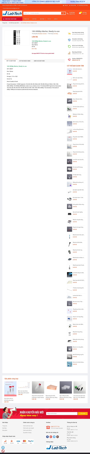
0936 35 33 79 (76, 60)
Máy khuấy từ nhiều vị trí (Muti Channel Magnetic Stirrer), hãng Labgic (79, 257)
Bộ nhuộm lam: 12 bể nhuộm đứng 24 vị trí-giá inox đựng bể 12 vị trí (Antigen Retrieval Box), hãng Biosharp (79, 197)
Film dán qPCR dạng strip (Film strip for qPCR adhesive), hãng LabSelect (79, 167)
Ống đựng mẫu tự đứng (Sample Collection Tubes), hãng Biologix (78, 309)
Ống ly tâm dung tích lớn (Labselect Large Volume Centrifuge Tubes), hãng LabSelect (78, 84)
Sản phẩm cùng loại (11, 379)
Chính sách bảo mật (27, 425)
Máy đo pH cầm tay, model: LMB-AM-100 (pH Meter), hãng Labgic (78, 250)
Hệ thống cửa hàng (83, 5)
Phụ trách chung (71, 437)
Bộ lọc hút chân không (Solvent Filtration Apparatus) (78, 362)
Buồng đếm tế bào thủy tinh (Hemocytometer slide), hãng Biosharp (78, 204)
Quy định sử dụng (27, 432)
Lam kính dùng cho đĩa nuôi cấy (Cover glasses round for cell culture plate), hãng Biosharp (78, 273)
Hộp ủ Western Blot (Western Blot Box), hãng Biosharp (77, 99)
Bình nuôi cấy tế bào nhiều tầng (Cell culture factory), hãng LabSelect (78, 78)
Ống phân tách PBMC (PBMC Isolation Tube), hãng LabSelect (78, 137)
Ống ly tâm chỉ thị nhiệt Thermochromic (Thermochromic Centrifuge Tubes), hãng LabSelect (79, 144)
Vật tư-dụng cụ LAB (72, 426)
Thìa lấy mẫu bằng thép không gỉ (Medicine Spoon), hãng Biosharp (78, 288)
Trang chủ (4, 425)
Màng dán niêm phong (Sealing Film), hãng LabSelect (78, 339)
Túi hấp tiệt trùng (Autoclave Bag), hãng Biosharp (78, 175)
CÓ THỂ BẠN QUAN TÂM (75, 66)
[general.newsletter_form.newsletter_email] (61, 413)
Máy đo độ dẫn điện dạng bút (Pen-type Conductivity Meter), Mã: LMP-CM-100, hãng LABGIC (79, 242)
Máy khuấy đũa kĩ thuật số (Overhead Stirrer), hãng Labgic (78, 265)
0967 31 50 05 (74, 435)
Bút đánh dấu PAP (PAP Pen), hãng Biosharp (78, 190)
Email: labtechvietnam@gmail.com (11, 8)
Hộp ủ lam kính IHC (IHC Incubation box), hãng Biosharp (78, 280)
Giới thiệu (4, 428)
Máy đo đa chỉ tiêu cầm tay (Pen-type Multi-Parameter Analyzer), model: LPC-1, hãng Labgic (78, 235)
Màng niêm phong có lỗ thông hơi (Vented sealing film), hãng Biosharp (78, 182)
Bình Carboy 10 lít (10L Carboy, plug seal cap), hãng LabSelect (78, 122)
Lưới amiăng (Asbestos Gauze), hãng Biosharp (78, 129)
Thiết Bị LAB (70, 432)
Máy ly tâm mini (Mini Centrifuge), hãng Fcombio (78, 324)
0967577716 (72, 14)
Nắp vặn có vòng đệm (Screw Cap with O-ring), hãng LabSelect (79, 347)
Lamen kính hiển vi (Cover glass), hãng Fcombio (77, 295)
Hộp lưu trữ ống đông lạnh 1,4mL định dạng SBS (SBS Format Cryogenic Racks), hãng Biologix (78, 317)
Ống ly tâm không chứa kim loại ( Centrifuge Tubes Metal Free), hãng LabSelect (79, 152)
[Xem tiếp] (34, 48)
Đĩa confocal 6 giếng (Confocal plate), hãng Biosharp (78, 212)
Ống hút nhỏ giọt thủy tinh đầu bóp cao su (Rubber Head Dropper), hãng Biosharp (78, 227)
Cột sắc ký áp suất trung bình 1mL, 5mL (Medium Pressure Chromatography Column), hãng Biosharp (79, 106)
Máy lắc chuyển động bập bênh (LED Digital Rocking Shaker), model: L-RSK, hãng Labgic (79, 219)
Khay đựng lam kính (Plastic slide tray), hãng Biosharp (78, 91)
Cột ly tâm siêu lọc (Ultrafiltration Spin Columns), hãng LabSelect (77, 69)
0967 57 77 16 (55, 426)
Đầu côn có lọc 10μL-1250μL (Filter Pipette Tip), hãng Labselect (78, 301)
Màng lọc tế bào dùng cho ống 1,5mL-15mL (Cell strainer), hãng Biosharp (78, 114)
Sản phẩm (4, 430)
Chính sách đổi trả (27, 430)
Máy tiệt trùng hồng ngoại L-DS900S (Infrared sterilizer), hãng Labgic (77, 332)
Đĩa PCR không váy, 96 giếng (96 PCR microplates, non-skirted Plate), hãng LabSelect (79, 354)
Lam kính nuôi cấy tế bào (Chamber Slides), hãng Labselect (79, 159)
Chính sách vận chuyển (28, 428)
